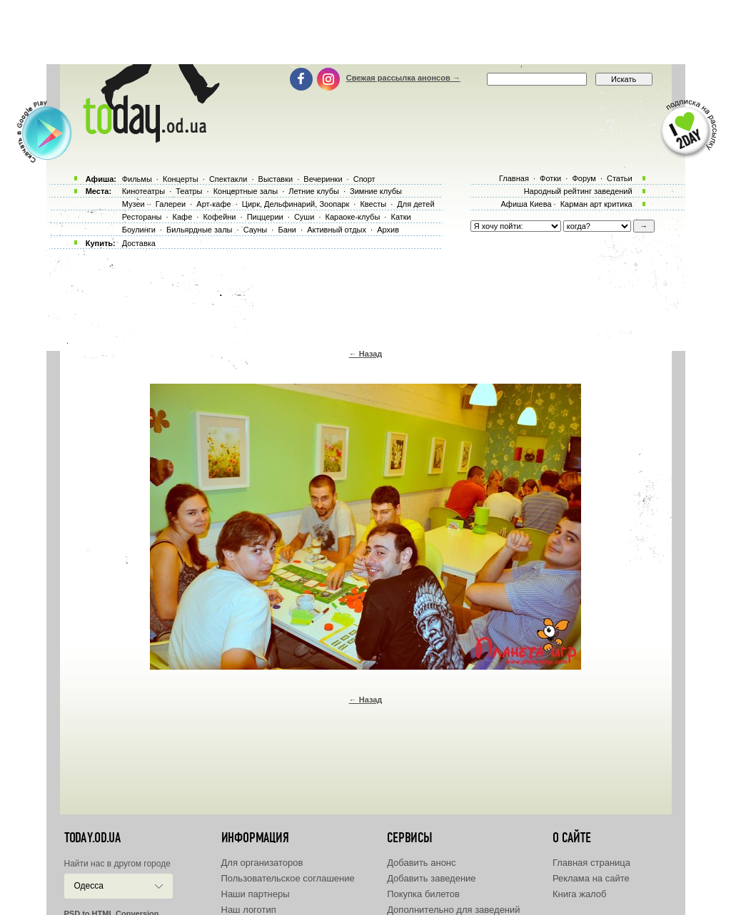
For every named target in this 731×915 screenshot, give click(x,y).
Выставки (275, 179)
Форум (583, 178)
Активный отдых (336, 229)
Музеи (133, 204)
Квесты (373, 204)
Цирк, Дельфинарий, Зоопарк (295, 204)
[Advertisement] (365, 32)
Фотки (550, 178)
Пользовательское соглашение (288, 878)
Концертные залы (245, 191)
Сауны (255, 229)
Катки (400, 217)
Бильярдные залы (199, 229)
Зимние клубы (376, 191)
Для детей (415, 204)
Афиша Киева (525, 204)
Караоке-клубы (353, 217)
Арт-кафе (213, 204)
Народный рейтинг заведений (578, 191)
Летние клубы (313, 191)
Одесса (89, 886)
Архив (388, 229)
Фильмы (137, 179)
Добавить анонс (421, 862)
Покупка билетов (423, 894)
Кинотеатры (143, 191)
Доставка (139, 243)
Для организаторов (262, 862)
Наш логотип (248, 909)
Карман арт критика (596, 204)
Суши (304, 217)
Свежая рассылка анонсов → (403, 77)
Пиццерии (265, 217)
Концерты (180, 179)
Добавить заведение (431, 878)
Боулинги (139, 229)
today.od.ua (92, 838)
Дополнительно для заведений (453, 909)
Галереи (171, 204)
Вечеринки (322, 179)
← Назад (366, 353)
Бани (287, 229)
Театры (189, 191)
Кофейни (219, 217)
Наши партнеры (255, 894)
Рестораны (142, 217)
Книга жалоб (580, 894)
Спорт (364, 179)
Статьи (619, 178)
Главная (514, 178)
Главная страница (591, 862)
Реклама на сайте (591, 878)
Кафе (183, 217)
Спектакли (228, 179)
